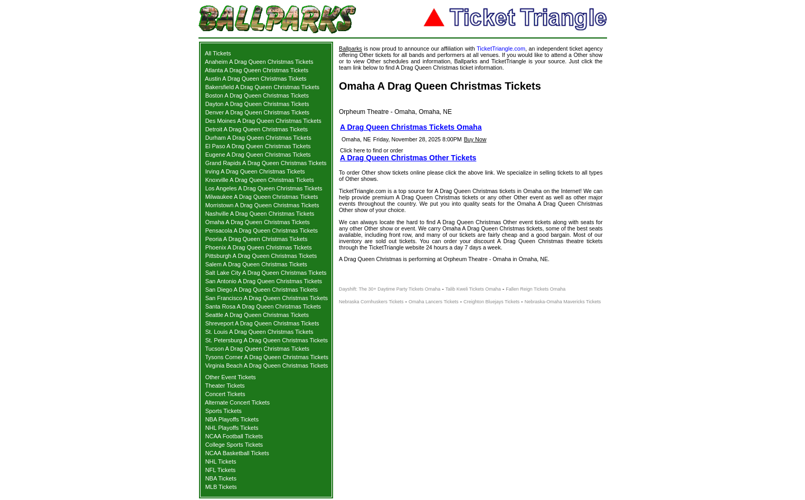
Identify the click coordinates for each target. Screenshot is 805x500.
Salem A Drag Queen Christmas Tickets (256, 264)
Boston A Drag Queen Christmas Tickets (257, 95)
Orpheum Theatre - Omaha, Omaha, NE (395, 112)
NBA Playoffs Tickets (232, 419)
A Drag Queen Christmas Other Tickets (408, 157)
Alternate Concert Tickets (237, 402)
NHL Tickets (220, 461)
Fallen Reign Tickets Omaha (535, 289)
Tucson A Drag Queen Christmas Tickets (257, 348)
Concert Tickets (225, 394)
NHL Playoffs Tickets (232, 428)
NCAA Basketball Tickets (237, 453)
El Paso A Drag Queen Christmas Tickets (258, 146)
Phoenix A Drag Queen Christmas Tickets (258, 247)
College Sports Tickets (234, 444)
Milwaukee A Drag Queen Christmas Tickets (261, 197)
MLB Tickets (221, 487)
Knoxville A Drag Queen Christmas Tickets (259, 180)
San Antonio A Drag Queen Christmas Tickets (263, 281)
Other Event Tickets (230, 377)
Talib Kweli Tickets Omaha (473, 289)
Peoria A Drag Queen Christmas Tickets (256, 239)
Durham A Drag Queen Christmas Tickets (258, 137)
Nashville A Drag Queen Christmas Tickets (260, 213)
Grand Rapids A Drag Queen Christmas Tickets (266, 163)
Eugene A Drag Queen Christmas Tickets (258, 154)
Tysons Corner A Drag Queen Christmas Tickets (266, 357)
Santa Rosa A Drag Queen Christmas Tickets (263, 306)
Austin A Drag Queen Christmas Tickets (256, 78)
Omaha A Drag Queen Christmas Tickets (257, 222)
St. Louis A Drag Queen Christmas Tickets (259, 332)
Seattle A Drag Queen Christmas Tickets (257, 315)
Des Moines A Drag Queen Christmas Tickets (263, 121)
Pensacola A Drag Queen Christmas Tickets (261, 230)
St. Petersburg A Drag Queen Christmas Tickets (266, 340)
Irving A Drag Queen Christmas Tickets (255, 171)
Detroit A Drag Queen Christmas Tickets (256, 129)
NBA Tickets (220, 478)
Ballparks (350, 48)
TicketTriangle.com (501, 48)
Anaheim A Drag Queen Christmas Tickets (259, 62)
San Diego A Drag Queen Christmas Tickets (261, 289)
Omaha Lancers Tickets (434, 301)
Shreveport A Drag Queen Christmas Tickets (262, 323)
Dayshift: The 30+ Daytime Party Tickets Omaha (389, 289)
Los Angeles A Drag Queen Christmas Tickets (264, 188)
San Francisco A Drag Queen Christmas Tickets (266, 298)
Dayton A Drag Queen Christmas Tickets (257, 104)
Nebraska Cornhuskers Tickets (371, 301)
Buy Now (475, 139)
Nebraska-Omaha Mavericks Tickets (563, 301)
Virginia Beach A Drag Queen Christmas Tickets (266, 365)
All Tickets (218, 53)
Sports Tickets (223, 411)
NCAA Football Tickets (234, 436)
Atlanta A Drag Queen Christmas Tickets (256, 70)
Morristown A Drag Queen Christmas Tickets (262, 205)
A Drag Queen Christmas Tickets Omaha (410, 127)
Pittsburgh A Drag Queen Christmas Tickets (261, 256)
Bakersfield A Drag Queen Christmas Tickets (262, 87)
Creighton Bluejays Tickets (491, 301)
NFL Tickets (220, 470)
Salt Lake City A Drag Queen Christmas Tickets (266, 273)
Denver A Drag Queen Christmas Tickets (257, 112)
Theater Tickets (224, 385)
